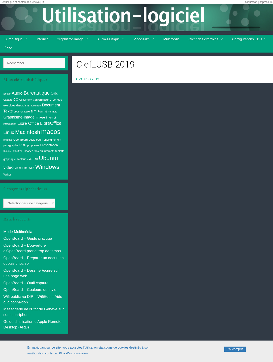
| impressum (265, 2)
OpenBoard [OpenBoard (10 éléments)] (20, 139)
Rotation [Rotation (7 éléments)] (7, 151)
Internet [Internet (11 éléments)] (51, 117)
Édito (8, 48)
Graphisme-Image (75, 39)
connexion (251, 2)
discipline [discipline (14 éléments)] (22, 105)
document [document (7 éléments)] (36, 105)
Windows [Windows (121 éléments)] (47, 166)
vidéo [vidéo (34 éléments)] (8, 167)
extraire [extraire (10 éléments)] (25, 111)
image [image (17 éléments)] (40, 117)
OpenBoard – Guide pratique (27, 238)
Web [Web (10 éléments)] (31, 167)
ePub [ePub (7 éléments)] (16, 111)
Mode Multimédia (17, 232)
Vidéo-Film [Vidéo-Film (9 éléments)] (21, 167)
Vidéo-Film (146, 39)
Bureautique (18, 39)
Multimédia (171, 39)
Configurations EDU (251, 39)
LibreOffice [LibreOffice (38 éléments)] (50, 123)
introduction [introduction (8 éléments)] (10, 124)
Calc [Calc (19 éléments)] (54, 93)
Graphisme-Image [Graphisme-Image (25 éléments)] (19, 117)
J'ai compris (235, 350)
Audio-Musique (113, 39)
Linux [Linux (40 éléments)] (8, 132)
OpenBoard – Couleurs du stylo (29, 290)
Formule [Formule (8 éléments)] (52, 111)
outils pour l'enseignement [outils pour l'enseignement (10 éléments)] (45, 139)
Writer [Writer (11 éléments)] (7, 174)
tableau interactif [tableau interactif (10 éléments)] (44, 151)
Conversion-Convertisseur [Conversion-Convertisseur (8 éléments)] (33, 99)
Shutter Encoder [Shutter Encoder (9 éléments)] (23, 151)
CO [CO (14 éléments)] (15, 99)
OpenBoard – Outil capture (25, 283)
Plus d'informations (73, 354)
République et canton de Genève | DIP (23, 2)
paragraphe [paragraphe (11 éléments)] (10, 145)
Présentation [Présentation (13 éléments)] (49, 145)
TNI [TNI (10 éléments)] (35, 159)
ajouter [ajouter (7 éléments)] (7, 93)
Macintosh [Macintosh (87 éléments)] (27, 132)
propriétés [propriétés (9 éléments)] (33, 145)
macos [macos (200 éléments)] (50, 131)
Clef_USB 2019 (87, 79)
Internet (42, 39)
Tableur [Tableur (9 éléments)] (21, 159)
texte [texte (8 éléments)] (29, 159)
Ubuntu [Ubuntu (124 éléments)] (48, 158)
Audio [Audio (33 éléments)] (17, 93)
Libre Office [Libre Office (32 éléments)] (28, 123)
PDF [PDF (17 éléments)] (22, 145)
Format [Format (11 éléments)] (42, 111)
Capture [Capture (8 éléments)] (7, 99)
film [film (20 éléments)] (33, 111)
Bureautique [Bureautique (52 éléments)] (37, 93)
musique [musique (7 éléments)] (7, 139)
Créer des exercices (208, 39)
